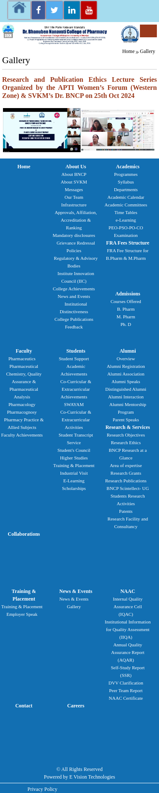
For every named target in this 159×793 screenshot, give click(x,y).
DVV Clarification (126, 682)
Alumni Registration (126, 366)
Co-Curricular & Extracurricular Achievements (75, 389)
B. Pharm (126, 309)
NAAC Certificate (126, 698)
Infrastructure (73, 204)
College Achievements (74, 288)
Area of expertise (126, 465)
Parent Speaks (126, 419)
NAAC (127, 591)
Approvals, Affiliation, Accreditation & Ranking (76, 220)
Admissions (127, 294)
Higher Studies (74, 457)
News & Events (75, 591)
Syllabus (126, 181)
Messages (74, 189)
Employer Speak (21, 614)
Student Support (74, 358)
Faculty (24, 351)
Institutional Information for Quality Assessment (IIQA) (128, 629)
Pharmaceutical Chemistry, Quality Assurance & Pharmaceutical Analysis (24, 381)
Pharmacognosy (22, 412)
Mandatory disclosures (74, 235)
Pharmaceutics (22, 358)
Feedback (74, 326)
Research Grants (126, 473)
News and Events (74, 296)
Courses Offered (126, 301)
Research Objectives (126, 434)
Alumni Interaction (126, 396)
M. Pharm (126, 316)
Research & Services (128, 427)
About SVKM (74, 181)
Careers (75, 706)
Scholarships (74, 488)
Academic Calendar (125, 197)
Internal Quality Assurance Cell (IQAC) (127, 606)
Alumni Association (126, 373)
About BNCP (73, 174)
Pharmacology (22, 404)
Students (75, 351)
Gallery (147, 51)
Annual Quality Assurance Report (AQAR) (128, 652)
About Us (76, 167)
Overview (126, 358)
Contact (24, 706)
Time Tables (125, 212)
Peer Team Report (125, 690)
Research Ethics (126, 442)
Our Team (73, 197)
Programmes (126, 174)
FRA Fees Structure (127, 243)
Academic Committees (126, 204)
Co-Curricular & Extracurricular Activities (75, 419)
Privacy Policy (42, 789)
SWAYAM (74, 404)
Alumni (128, 351)
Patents (126, 511)
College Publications (74, 319)
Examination (126, 235)
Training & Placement (74, 465)
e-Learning (126, 220)
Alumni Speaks (126, 381)
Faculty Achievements (22, 434)
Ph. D (125, 324)
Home (128, 51)
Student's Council (74, 450)
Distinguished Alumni (125, 389)
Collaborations (24, 534)
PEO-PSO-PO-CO (126, 227)
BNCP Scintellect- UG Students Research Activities (127, 496)
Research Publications (125, 480)
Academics (127, 167)
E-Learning (73, 480)
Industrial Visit (74, 473)
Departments (126, 189)
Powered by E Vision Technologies (79, 777)
